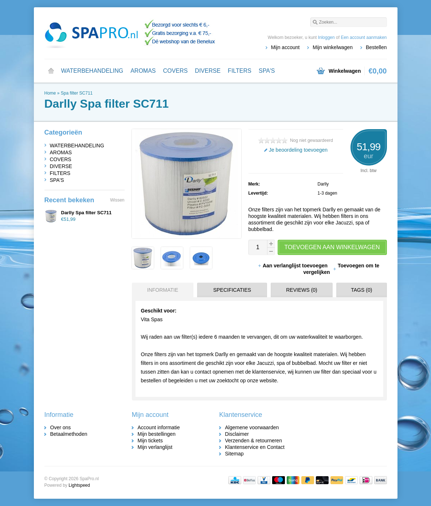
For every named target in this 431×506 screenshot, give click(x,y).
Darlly (323, 184)
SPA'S (267, 71)
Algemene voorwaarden (252, 427)
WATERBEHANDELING (92, 71)
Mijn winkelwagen (333, 47)
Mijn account (285, 47)
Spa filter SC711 (77, 93)
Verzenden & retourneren (253, 440)
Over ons (60, 427)
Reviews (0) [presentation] (301, 290)
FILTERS (239, 71)
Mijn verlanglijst (155, 447)
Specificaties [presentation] (232, 290)
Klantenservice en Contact (255, 447)
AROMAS (143, 71)
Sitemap (234, 454)
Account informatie (159, 427)
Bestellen (376, 47)
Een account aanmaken (364, 37)
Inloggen (326, 37)
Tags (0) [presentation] (361, 290)
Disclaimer (237, 434)
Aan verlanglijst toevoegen (293, 265)
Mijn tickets (150, 440)
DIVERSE (207, 71)
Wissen (117, 200)
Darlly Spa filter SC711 (86, 212)
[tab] (161, 290)
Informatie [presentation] (162, 290)
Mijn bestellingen (157, 434)
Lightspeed (79, 485)
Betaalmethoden (68, 434)
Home (51, 71)
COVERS (175, 71)
